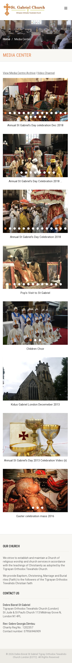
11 (51, 113)
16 (31, 117)
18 (40, 117)
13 (61, 113)
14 (65, 113)
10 (47, 113)
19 (44, 117)
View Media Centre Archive (19, 73)
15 (26, 117)
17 (35, 117)
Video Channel (46, 73)
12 (56, 113)
